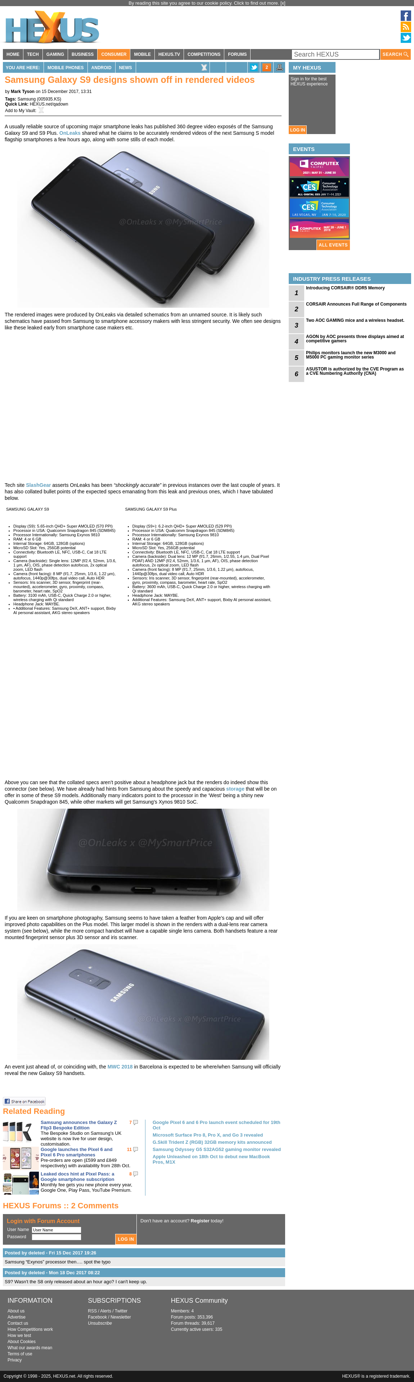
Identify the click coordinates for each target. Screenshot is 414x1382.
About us (16, 1311)
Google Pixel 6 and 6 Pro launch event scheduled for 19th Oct (216, 1125)
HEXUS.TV (169, 54)
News (125, 67)
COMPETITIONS (204, 54)
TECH (33, 54)
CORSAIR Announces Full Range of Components (356, 304)
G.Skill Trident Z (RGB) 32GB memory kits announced (212, 1142)
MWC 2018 (120, 1067)
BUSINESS (83, 54)
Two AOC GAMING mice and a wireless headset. (355, 320)
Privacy (15, 1360)
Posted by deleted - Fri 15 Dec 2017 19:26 (50, 1253)
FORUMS (237, 54)
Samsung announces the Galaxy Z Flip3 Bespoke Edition (79, 1125)
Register (200, 1220)
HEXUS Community (199, 1300)
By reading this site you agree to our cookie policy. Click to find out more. (204, 3)
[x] (282, 3)
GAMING (55, 54)
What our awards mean (30, 1347)
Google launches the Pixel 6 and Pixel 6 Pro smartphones (76, 1152)
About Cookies (22, 1341)
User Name (18, 1229)
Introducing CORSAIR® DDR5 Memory (345, 288)
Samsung (26, 99)
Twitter (121, 1311)
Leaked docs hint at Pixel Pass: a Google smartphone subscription (77, 1176)
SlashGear (38, 485)
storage (236, 789)
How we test (19, 1335)
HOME (12, 54)
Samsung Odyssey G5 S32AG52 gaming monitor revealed (217, 1149)
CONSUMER (113, 54)
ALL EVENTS (333, 245)
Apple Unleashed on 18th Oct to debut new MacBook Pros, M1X (211, 1159)
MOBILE (142, 54)
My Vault (27, 110)
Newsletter (121, 1317)
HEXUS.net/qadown (49, 104)
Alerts (105, 1311)
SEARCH (396, 54)
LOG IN (297, 130)
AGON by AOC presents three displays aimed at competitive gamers (355, 338)
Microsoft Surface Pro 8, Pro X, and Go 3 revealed (208, 1135)
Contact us (18, 1323)
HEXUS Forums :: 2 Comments (61, 1205)
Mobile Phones (66, 67)
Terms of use (20, 1353)
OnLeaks (70, 133)
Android (101, 67)
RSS (92, 1311)
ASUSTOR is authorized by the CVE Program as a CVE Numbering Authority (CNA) (355, 371)
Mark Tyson (23, 91)
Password (16, 1236)
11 (129, 1149)
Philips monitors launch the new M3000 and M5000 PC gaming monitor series (351, 355)
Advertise (17, 1317)
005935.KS (49, 99)
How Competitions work (30, 1329)
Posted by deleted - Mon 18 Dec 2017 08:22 (52, 1272)
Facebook (97, 1317)
